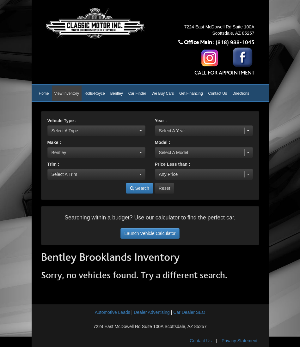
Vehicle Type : (62, 120)
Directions (240, 93)
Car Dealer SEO (189, 312)
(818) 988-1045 (235, 42)
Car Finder (137, 93)
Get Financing (191, 93)
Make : (54, 142)
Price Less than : (172, 164)
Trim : (53, 164)
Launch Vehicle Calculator (150, 233)
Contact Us (217, 93)
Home (44, 93)
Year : (161, 120)
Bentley (116, 93)
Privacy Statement (240, 340)
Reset (164, 188)
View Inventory (66, 93)
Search (139, 188)
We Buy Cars (162, 93)
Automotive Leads (112, 312)
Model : (162, 142)
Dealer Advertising (152, 312)
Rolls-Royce (94, 93)
